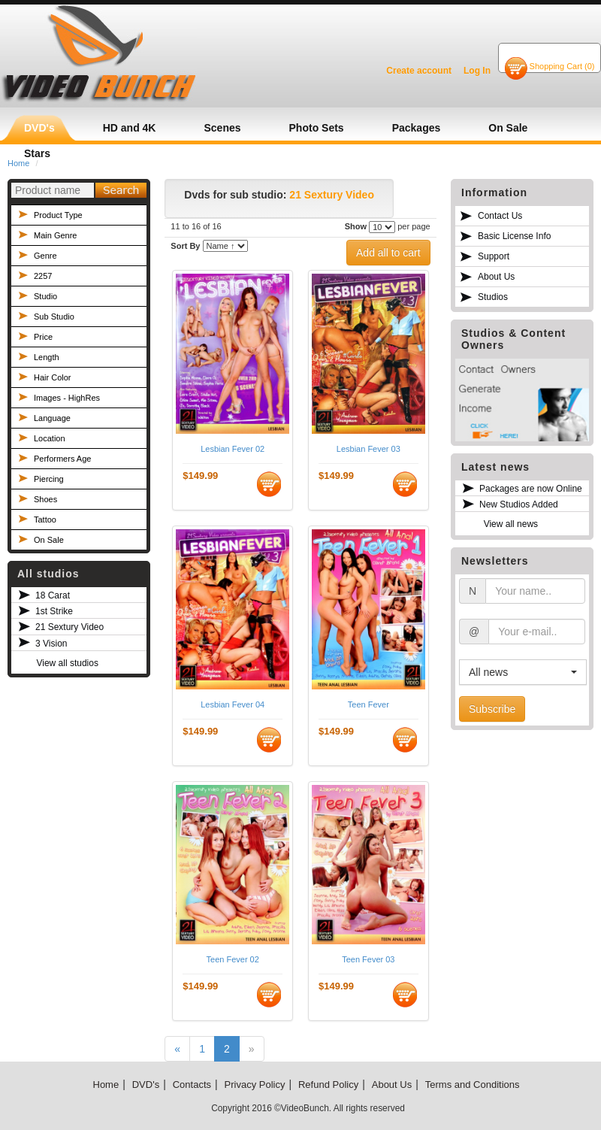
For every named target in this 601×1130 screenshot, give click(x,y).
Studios (493, 297)
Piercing (49, 478)
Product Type (58, 215)
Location (49, 438)
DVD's (145, 1084)
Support (493, 256)
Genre (45, 255)
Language (52, 418)
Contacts (192, 1084)
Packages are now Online (530, 488)
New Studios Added (518, 504)
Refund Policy (328, 1084)
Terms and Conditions (472, 1084)
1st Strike (54, 611)
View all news (511, 524)
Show (356, 226)
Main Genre (55, 235)
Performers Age (62, 458)
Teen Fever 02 (233, 959)
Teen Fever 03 (368, 959)
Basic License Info (514, 236)
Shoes (45, 499)
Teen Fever (368, 704)
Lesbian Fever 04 (232, 704)
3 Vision (51, 643)
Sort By (185, 245)
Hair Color (52, 377)
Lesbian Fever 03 (368, 448)
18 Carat (52, 595)
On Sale (49, 539)
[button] (523, 672)
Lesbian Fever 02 (232, 448)
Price (43, 336)
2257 (43, 275)
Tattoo (45, 519)
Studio (45, 296)
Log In (477, 70)
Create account (419, 70)
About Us (496, 276)
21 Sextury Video (69, 627)
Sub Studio (54, 316)
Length (46, 357)
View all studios (67, 663)
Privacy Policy (255, 1084)
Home (106, 1084)
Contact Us (500, 216)
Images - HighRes (67, 397)
